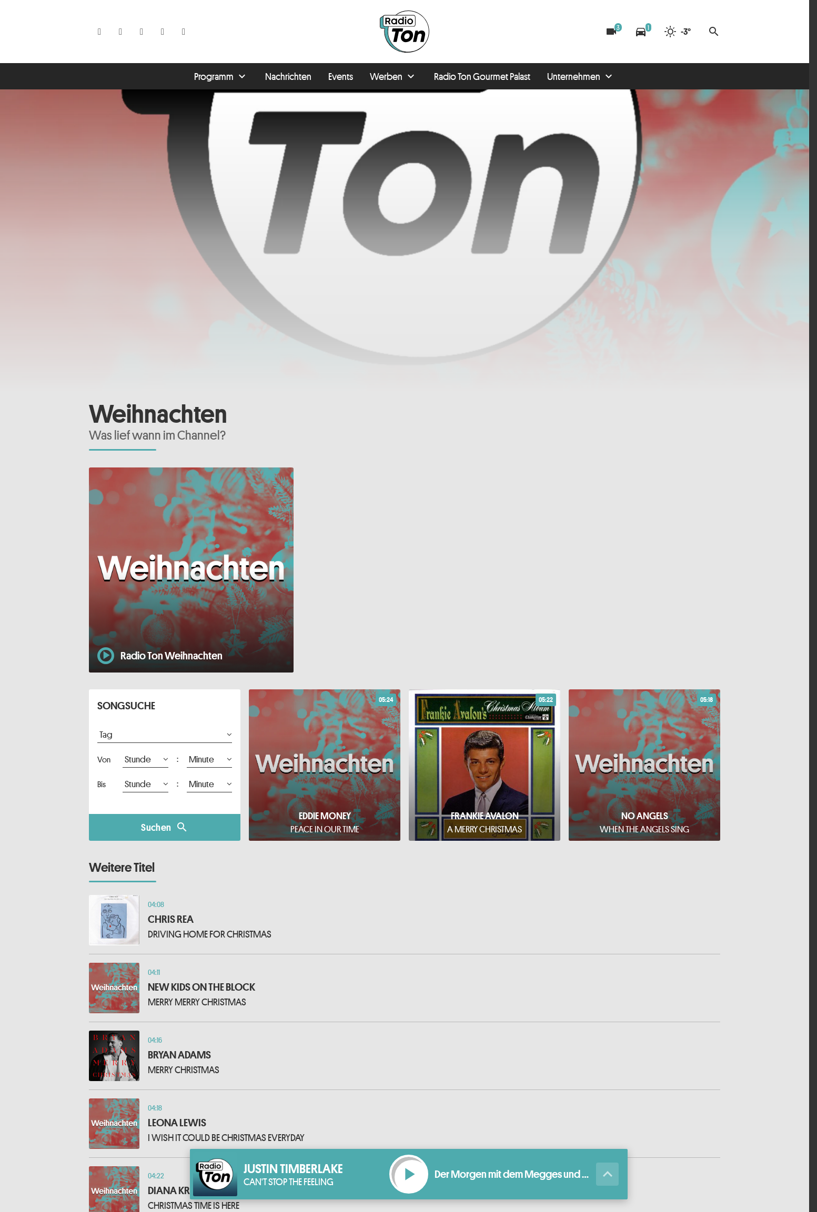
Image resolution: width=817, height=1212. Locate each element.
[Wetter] (677, 31)
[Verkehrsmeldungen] (640, 31)
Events (340, 76)
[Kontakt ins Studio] (183, 31)
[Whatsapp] (141, 31)
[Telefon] (162, 31)
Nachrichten (288, 76)
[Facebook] (99, 31)
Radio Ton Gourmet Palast (482, 76)
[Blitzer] (611, 31)
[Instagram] (120, 31)
